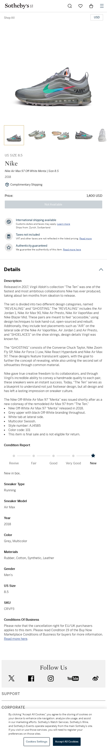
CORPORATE (13, 707)
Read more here (15, 639)
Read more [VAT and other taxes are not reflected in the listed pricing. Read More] (85, 238)
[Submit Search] (70, 6)
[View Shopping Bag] (91, 6)
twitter (11, 678)
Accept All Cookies (66, 741)
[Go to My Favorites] (80, 6)
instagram (51, 678)
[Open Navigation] (102, 6)
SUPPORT (11, 694)
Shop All (9, 18)
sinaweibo (95, 678)
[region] (53, 729)
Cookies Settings (36, 741)
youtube (73, 678)
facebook (31, 678)
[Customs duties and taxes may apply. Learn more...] (63, 224)
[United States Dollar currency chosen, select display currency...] (96, 17)
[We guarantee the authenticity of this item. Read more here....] (72, 249)
